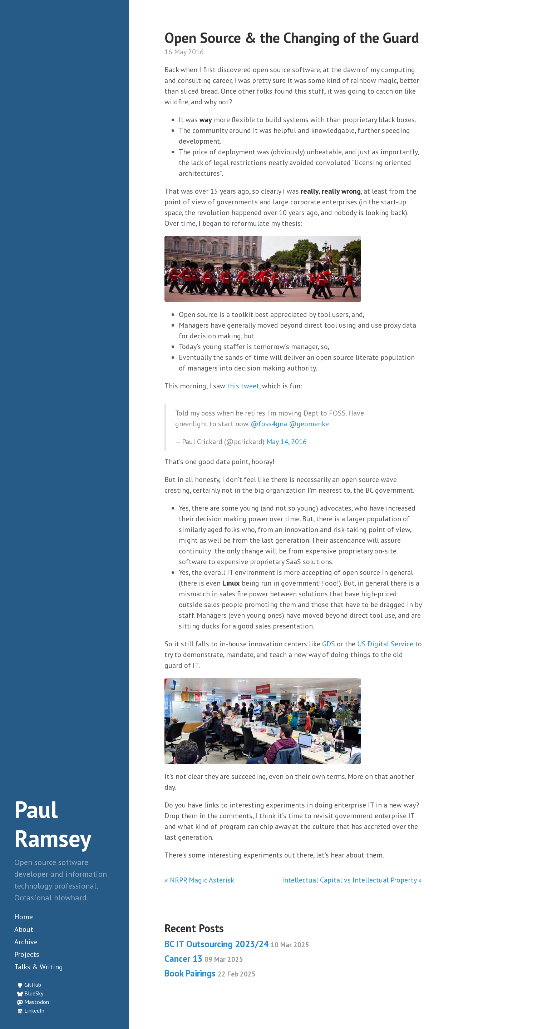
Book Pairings (210, 973)
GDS (328, 643)
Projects (26, 954)
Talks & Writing (38, 966)
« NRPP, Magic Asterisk (199, 880)
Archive (26, 941)
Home (23, 916)
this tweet (243, 386)
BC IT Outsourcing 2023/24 (236, 944)
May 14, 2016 (286, 441)
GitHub (32, 984)
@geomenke (309, 423)
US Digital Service (385, 643)
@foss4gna (269, 423)
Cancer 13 (203, 958)
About (23, 929)
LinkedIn (34, 1010)
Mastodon (36, 1001)
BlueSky (33, 993)
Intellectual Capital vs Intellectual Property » (352, 880)
